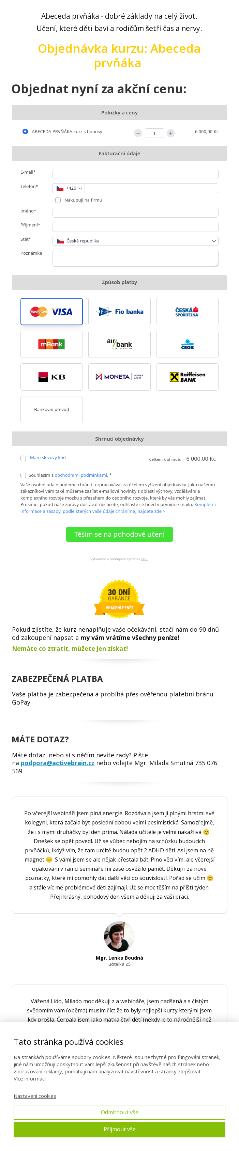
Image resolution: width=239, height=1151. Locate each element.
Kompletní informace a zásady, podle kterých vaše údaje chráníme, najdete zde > (118, 507)
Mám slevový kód (48, 457)
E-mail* (28, 172)
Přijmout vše (120, 1129)
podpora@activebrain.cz (57, 763)
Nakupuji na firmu (82, 200)
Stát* (25, 239)
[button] (51, 311)
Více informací (30, 1078)
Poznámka (31, 253)
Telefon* (29, 186)
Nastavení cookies (35, 1095)
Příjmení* (30, 225)
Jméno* (28, 211)
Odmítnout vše (119, 1112)
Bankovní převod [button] (51, 409)
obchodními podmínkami (81, 475)
